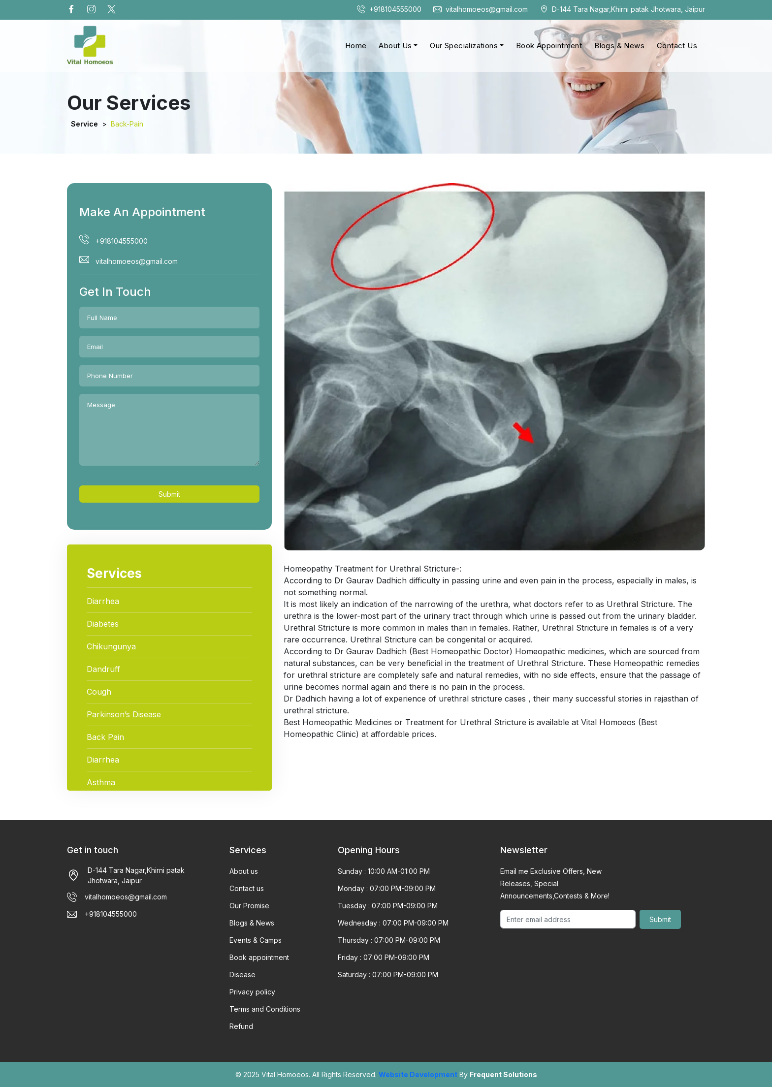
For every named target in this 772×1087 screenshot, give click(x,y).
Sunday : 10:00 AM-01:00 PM (384, 871)
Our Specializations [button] (464, 45)
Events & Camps (255, 940)
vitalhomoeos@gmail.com (480, 9)
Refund (241, 1026)
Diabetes (103, 624)
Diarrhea (103, 601)
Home (356, 45)
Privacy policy (252, 992)
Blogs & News (619, 45)
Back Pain (105, 737)
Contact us (246, 888)
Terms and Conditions (264, 1009)
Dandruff (103, 669)
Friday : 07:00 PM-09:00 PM (383, 957)
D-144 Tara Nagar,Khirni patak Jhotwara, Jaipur (622, 9)
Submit (169, 494)
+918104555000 (389, 9)
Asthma (101, 782)
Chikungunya (111, 646)
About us (243, 871)
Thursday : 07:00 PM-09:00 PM (389, 940)
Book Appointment (549, 45)
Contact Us (677, 45)
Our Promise (249, 905)
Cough (99, 692)
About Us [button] (395, 45)
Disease (242, 974)
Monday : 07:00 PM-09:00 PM (387, 888)
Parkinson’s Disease (124, 714)
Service (84, 124)
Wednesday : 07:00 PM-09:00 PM (393, 923)
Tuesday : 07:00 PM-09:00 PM (388, 905)
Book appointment (259, 957)
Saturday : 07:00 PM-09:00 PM (388, 974)
